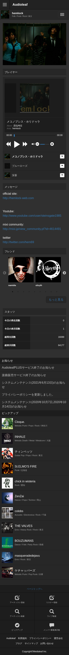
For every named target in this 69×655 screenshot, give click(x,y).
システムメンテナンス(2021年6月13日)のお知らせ (33, 385)
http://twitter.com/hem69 (18, 242)
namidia (21, 271)
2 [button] (18, 292)
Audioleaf (20, 4)
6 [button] (40, 292)
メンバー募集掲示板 (52, 627)
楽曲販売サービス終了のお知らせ (24, 375)
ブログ (18, 643)
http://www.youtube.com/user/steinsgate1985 (32, 215)
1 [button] (12, 292)
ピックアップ (17, 627)
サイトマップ (31, 643)
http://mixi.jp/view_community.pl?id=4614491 (32, 228)
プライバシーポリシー (40, 638)
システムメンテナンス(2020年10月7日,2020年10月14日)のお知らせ (34, 404)
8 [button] (51, 292)
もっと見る (56, 299)
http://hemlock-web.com (18, 198)
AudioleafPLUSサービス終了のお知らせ (28, 367)
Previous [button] (4, 273)
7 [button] (45, 292)
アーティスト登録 (17, 599)
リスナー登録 (52, 599)
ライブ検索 (52, 613)
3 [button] (23, 292)
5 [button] (34, 292)
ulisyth (48, 271)
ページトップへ (34, 589)
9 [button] (57, 292)
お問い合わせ (47, 643)
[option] (21, 272)
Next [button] (64, 273)
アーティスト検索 (17, 613)
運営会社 (58, 638)
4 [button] (29, 292)
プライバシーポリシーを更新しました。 (28, 394)
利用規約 (22, 638)
